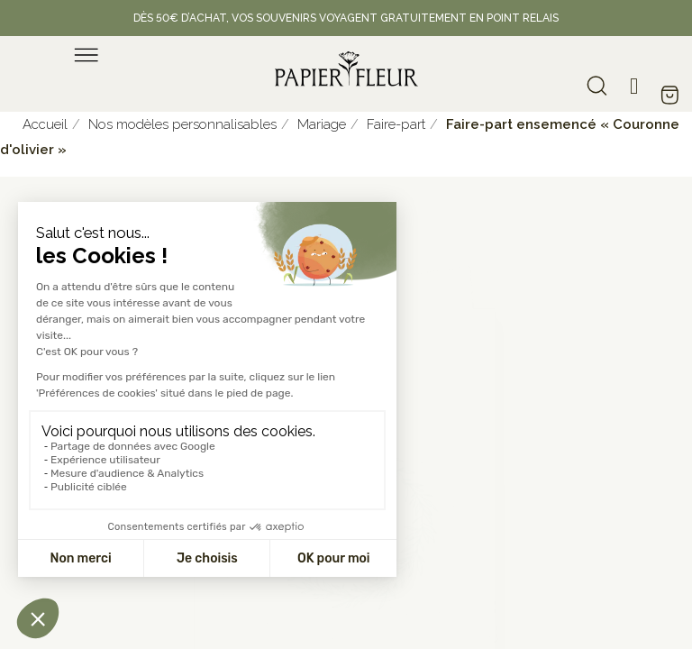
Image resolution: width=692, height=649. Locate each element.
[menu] (86, 55)
